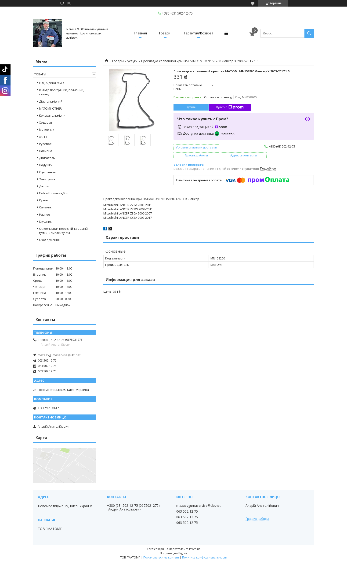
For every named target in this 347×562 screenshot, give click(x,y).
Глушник (45, 221)
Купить (191, 107)
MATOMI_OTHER (50, 108)
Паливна (45, 151)
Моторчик (46, 129)
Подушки (46, 165)
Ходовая (45, 122)
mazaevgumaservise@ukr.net (59, 355)
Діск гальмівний (50, 101)
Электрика (47, 179)
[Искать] (309, 33)
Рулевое (45, 144)
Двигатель (47, 158)
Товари (164, 33)
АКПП (43, 137)
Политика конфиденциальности (204, 557)
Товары (40, 74)
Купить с (230, 107)
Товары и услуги (124, 61)
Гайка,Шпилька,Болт (54, 193)
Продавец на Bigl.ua (173, 553)
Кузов (43, 200)
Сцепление (47, 172)
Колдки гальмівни (52, 115)
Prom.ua (194, 549)
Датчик (44, 186)
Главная (140, 33)
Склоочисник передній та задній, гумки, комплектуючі (63, 230)
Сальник (45, 207)
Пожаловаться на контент (161, 557)
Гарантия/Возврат (198, 33)
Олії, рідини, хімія (51, 83)
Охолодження (49, 240)
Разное (44, 214)
